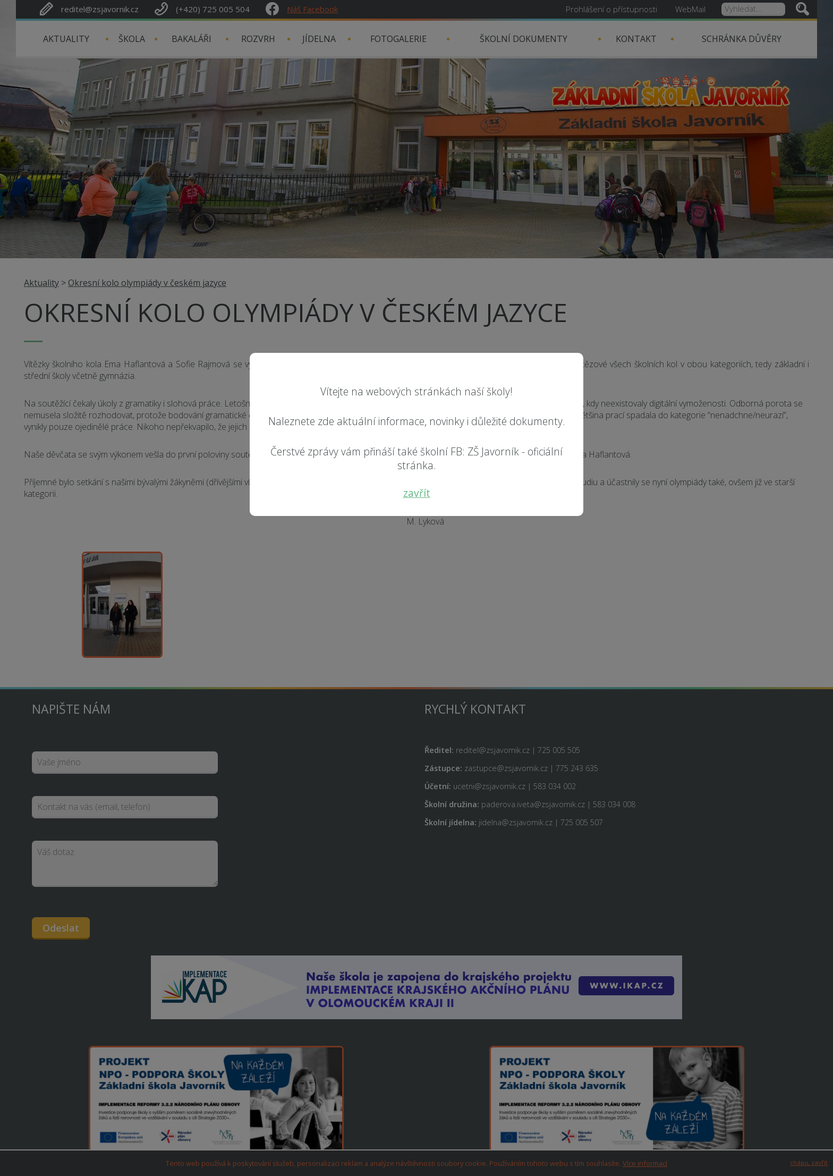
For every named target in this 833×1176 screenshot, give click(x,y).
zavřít (416, 493)
